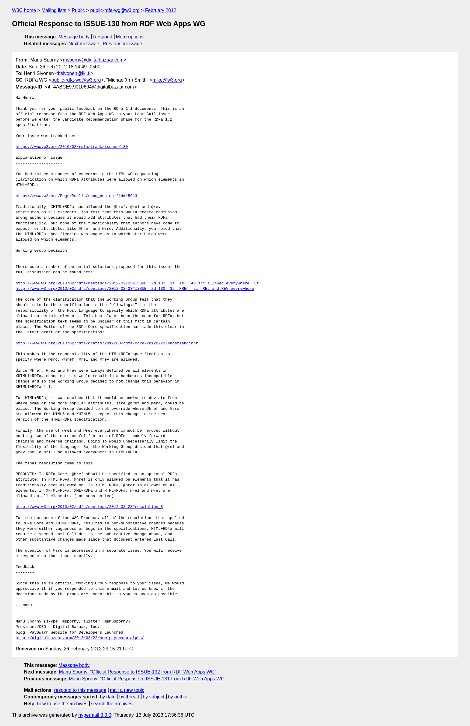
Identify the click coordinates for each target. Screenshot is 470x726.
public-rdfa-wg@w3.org (115, 10)
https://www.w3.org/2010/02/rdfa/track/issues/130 (72, 147)
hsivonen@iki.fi (74, 73)
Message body (74, 36)
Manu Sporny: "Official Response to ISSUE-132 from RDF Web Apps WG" (138, 671)
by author (178, 696)
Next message (84, 43)
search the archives (112, 703)
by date (107, 696)
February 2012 (160, 10)
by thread (129, 696)
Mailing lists (53, 10)
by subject (153, 696)
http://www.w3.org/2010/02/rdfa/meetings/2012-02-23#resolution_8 (89, 507)
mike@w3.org (167, 79)
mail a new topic (127, 690)
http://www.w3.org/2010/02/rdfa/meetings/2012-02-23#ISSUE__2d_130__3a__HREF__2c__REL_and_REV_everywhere (135, 289)
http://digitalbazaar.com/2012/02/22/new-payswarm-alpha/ (80, 638)
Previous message (122, 43)
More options (130, 36)
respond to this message (80, 690)
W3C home (24, 10)
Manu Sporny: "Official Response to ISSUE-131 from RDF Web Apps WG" (147, 678)
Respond (102, 36)
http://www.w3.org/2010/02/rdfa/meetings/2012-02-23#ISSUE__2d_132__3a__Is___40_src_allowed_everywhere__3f (137, 283)
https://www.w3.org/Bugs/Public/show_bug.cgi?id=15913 (76, 196)
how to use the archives (62, 703)
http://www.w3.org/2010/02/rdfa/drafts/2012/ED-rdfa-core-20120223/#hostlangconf (107, 343)
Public (78, 10)
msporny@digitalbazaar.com (93, 59)
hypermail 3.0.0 (94, 715)
